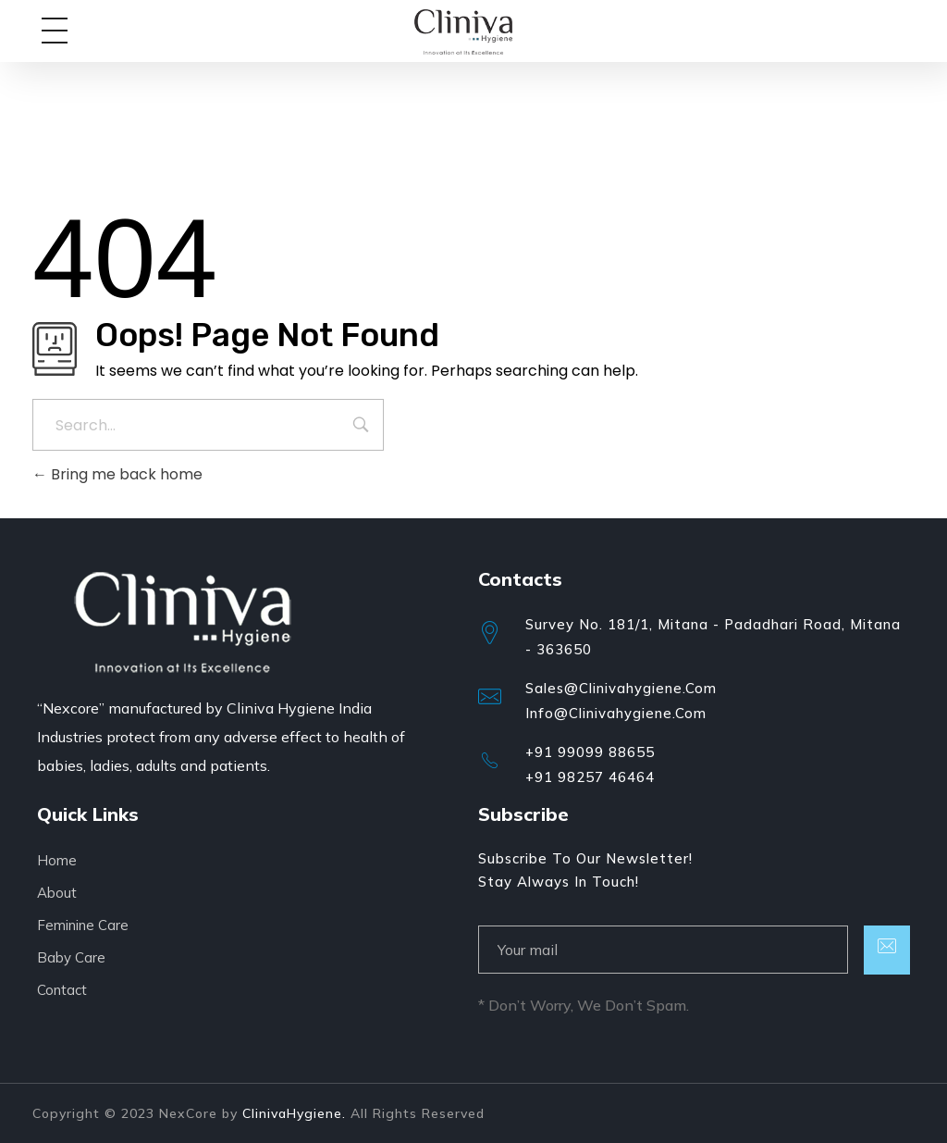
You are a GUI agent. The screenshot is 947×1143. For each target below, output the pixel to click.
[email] (663, 950)
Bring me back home (117, 474)
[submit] (887, 950)
